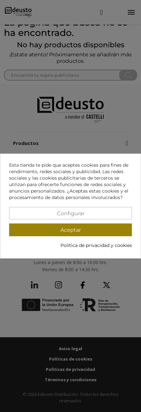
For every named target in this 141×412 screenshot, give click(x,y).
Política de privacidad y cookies (96, 245)
